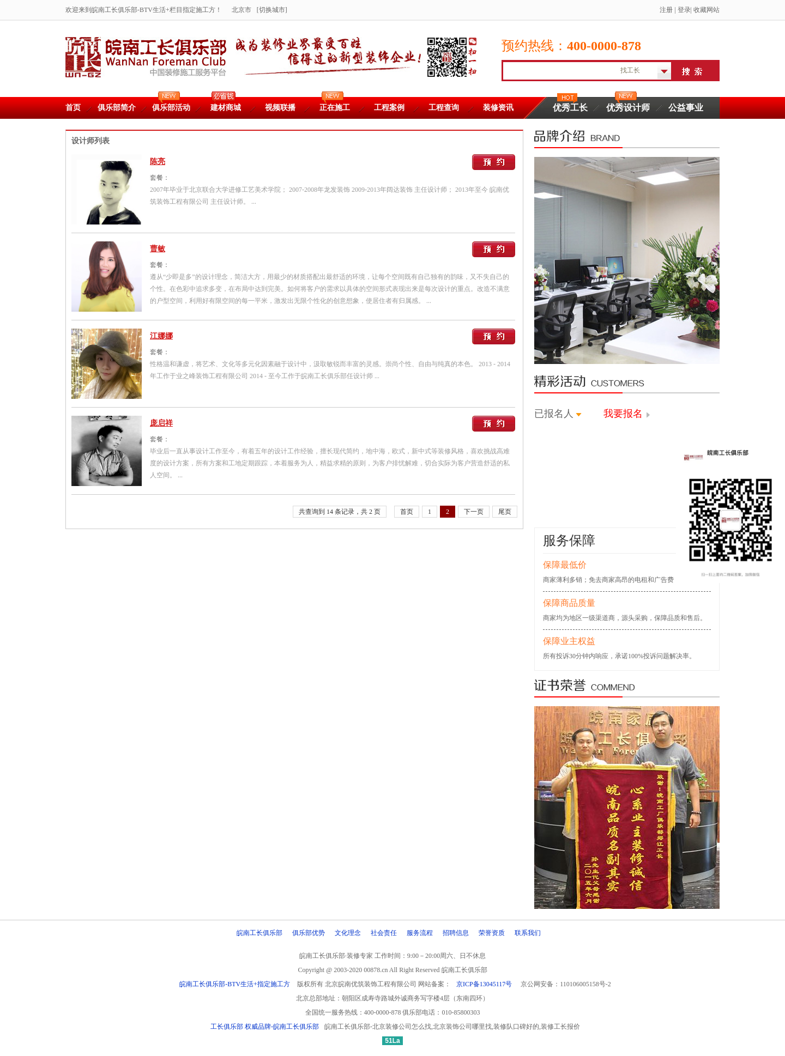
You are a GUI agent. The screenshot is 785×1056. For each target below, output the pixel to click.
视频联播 (280, 108)
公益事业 (685, 107)
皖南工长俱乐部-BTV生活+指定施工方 (234, 984)
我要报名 (623, 413)
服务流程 (420, 933)
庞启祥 (161, 423)
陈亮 (157, 161)
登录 (684, 10)
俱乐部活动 (171, 108)
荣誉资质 (492, 933)
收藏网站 (706, 10)
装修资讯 (498, 108)
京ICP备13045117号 (484, 984)
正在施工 (334, 108)
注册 (666, 10)
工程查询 (443, 108)
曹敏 (157, 249)
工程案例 (389, 108)
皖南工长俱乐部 (259, 933)
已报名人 (553, 413)
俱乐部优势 (308, 933)
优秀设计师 (628, 107)
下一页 (474, 511)
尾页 (504, 511)
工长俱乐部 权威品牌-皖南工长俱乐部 (264, 1026)
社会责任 (384, 933)
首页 (73, 108)
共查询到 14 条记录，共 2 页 (340, 511)
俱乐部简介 (117, 108)
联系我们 (528, 933)
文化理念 (348, 933)
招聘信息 (456, 933)
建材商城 (225, 108)
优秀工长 (570, 107)
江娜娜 (161, 336)
